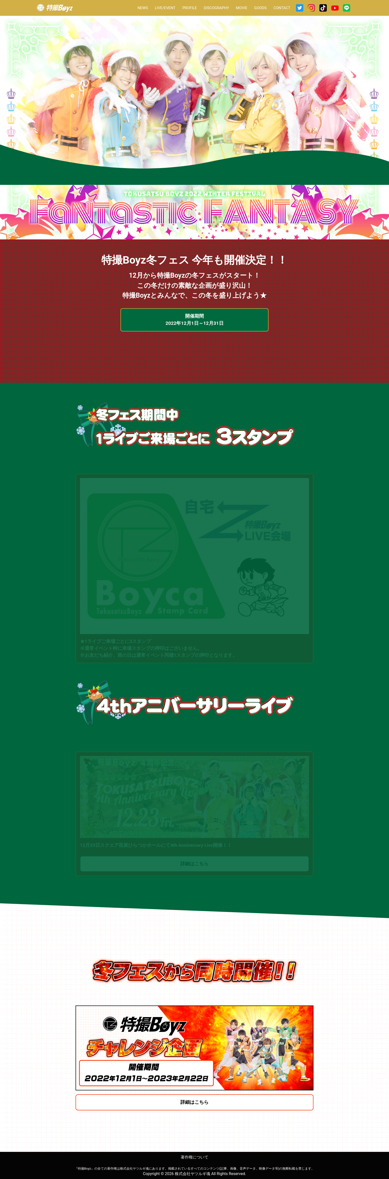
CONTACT (281, 8)
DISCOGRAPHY (216, 8)
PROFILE (189, 8)
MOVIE (241, 8)
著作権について (194, 1158)
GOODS (260, 8)
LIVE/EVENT (165, 8)
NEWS (142, 8)
